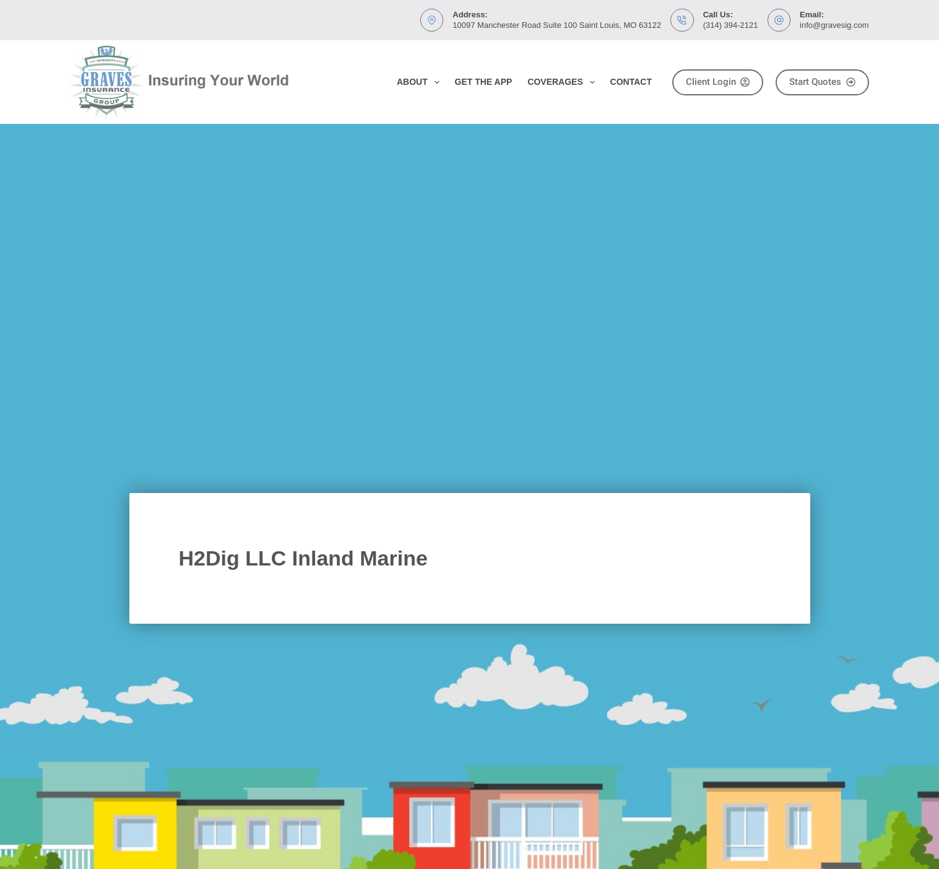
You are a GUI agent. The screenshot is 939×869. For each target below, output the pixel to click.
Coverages (563, 82)
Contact (631, 82)
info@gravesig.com (834, 25)
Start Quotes (822, 81)
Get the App (484, 82)
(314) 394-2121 (730, 25)
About (420, 82)
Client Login (718, 81)
